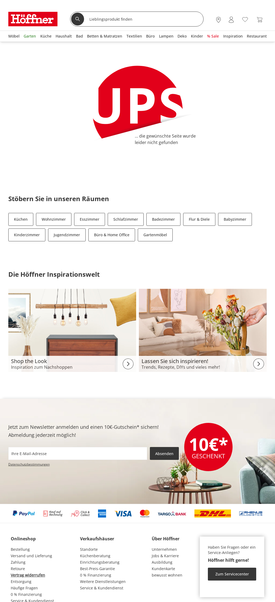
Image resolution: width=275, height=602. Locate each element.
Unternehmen (164, 549)
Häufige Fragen (24, 587)
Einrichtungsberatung (100, 562)
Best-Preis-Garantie (97, 568)
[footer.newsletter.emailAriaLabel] (77, 453)
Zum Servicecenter (232, 574)
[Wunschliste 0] (245, 19)
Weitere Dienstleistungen (103, 581)
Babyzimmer (235, 219)
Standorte (89, 549)
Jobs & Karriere (165, 555)
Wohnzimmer (54, 219)
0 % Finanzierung (26, 594)
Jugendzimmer (67, 234)
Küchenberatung (95, 555)
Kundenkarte (163, 568)
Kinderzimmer (27, 234)
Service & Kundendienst (101, 587)
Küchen (21, 219)
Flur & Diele (199, 219)
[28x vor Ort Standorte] (218, 20)
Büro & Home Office (111, 234)
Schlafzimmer (125, 219)
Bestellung (20, 549)
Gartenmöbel (155, 234)
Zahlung (18, 562)
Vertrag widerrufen (28, 575)
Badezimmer (163, 219)
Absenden (164, 453)
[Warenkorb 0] (259, 20)
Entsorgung (21, 581)
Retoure (18, 568)
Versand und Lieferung (31, 555)
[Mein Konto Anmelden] (231, 20)
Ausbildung (162, 562)
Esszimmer (89, 219)
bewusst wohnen (167, 575)
